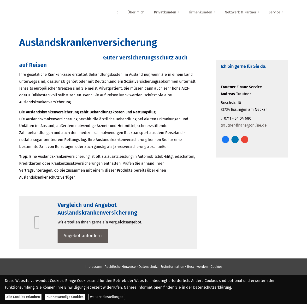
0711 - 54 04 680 (236, 118)
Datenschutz (148, 267)
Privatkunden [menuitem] (165, 12)
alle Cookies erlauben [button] (23, 297)
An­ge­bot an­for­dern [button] (83, 235)
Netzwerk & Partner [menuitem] (240, 12)
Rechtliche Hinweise (120, 267)
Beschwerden (197, 267)
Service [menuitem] (274, 12)
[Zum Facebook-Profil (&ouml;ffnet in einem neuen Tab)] (225, 139)
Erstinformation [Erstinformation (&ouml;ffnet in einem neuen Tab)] (172, 267)
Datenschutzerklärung (212, 287)
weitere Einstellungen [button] (106, 297)
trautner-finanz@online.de (244, 125)
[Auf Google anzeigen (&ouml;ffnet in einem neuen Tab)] (244, 139)
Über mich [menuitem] (136, 12)
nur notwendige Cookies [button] (65, 297)
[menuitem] (117, 12)
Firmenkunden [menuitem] (200, 12)
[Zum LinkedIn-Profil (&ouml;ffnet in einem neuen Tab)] (235, 139)
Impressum (93, 267)
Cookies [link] (217, 267)
